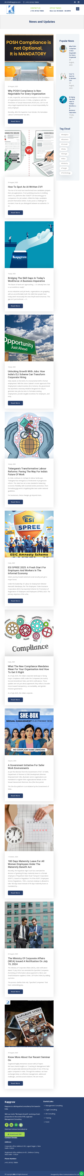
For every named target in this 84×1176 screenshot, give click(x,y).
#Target (64, 168)
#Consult (64, 144)
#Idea (63, 159)
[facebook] (7, 1125)
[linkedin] (11, 1125)
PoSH (47, 1122)
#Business (64, 139)
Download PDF (15, 1134)
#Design (64, 154)
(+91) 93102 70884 (32, 2)
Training (48, 1118)
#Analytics (64, 135)
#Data (63, 149)
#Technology (65, 173)
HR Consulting (50, 1114)
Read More (15, 121)
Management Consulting (53, 1105)
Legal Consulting (51, 1109)
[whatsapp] (81, 1173)
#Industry (64, 163)
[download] (15, 1134)
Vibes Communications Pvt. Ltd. (69, 1174)
